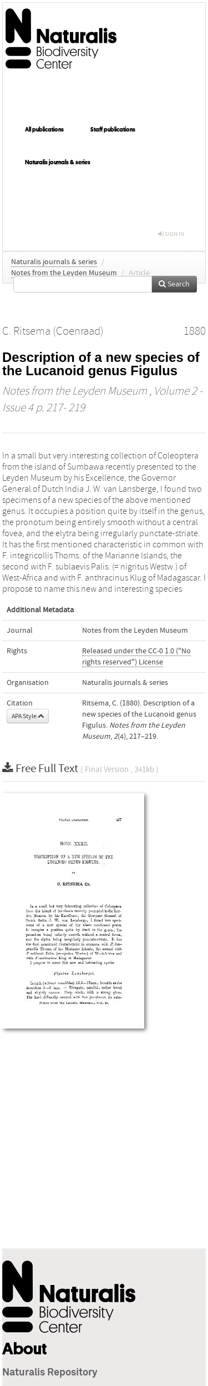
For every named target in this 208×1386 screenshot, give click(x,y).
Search (174, 284)
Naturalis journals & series (57, 162)
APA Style (28, 716)
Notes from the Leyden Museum (64, 273)
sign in (171, 234)
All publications (44, 129)
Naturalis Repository (50, 1373)
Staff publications (112, 129)
